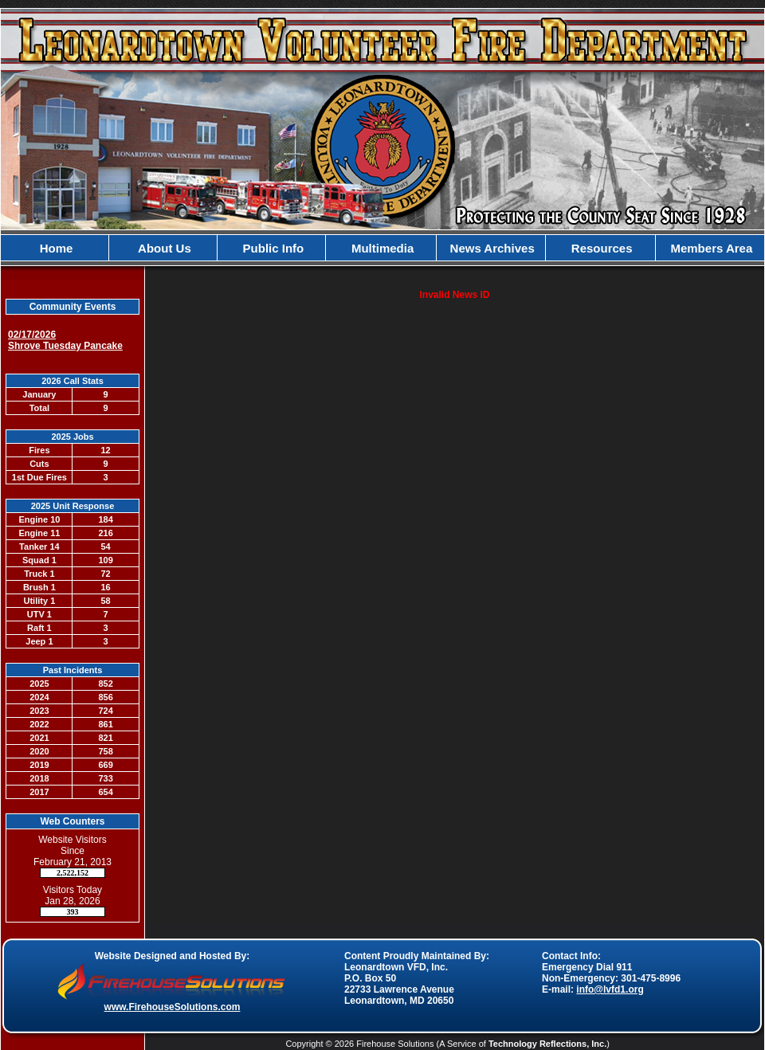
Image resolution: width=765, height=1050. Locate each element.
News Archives (490, 248)
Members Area (709, 248)
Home (55, 248)
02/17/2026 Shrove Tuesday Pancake (65, 340)
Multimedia (381, 248)
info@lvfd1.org (609, 989)
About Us (163, 248)
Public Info (271, 248)
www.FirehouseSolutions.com (172, 1007)
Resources (600, 248)
